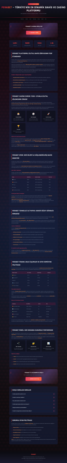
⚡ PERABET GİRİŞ (33, 32)
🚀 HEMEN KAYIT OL (33, 379)
